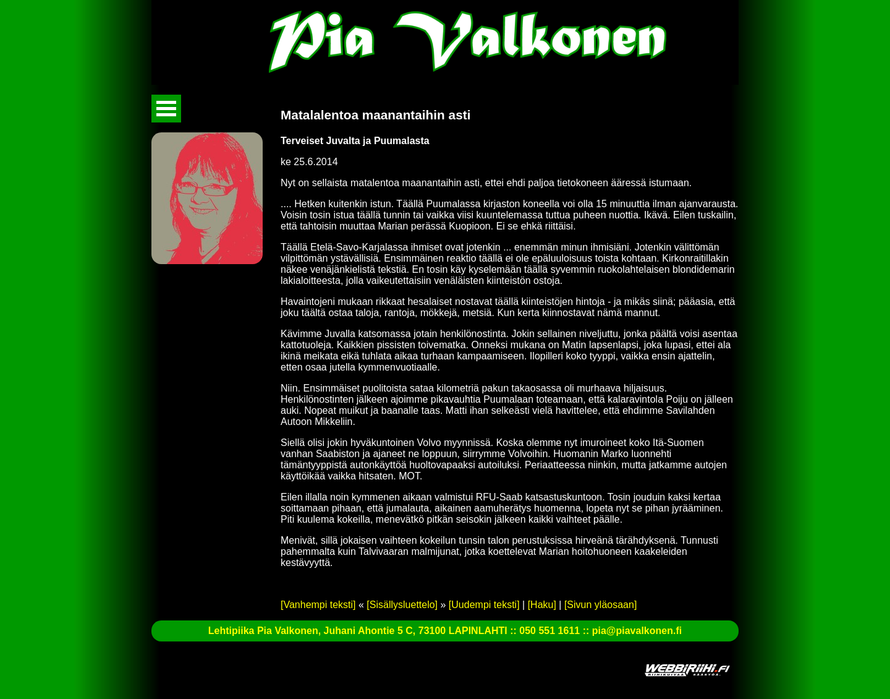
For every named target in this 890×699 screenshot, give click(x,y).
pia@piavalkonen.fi (637, 630)
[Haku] (542, 604)
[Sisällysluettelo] (402, 604)
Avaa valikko (166, 108)
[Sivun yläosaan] (600, 604)
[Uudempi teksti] (484, 604)
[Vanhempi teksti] (318, 604)
